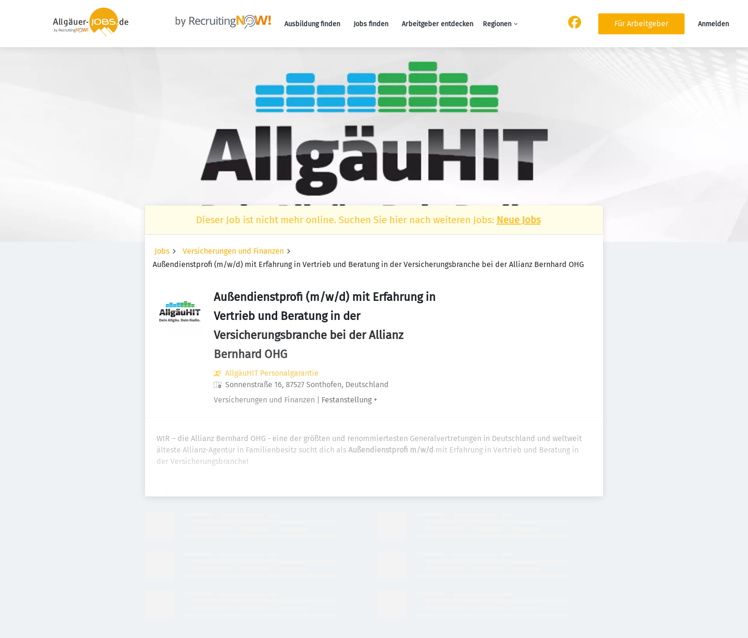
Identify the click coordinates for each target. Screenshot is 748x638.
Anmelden (713, 24)
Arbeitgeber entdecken (437, 24)
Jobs (162, 251)
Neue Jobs (518, 220)
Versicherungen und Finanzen (233, 251)
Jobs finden (370, 24)
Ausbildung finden (312, 24)
